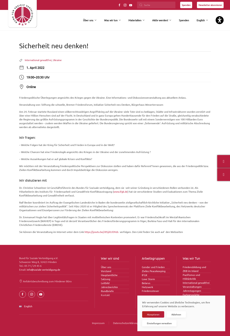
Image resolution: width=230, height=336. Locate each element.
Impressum (98, 322)
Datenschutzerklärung (125, 322)
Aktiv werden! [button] (161, 20)
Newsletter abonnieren (210, 5)
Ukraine (57, 60)
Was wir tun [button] (112, 20)
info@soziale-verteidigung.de (43, 269)
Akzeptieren (153, 314)
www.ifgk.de (121, 191)
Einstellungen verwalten (159, 323)
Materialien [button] (136, 20)
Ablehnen (176, 314)
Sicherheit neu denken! (53, 46)
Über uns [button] (89, 20)
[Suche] (156, 5)
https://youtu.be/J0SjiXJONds (101, 231)
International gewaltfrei (38, 60)
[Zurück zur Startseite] (22, 15)
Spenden (186, 5)
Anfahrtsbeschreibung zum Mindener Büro (45, 281)
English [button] (202, 20)
